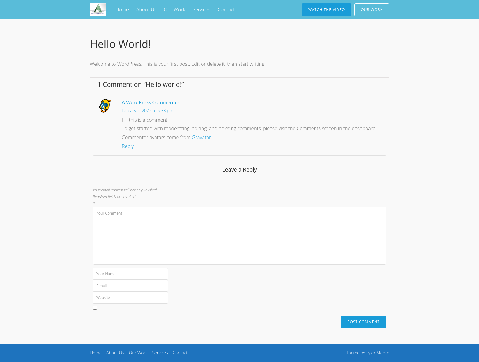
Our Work (174, 9)
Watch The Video (326, 9)
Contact (226, 9)
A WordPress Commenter (151, 102)
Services (201, 9)
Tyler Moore (377, 353)
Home (122, 9)
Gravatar (201, 137)
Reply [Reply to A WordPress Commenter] (128, 146)
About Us (146, 9)
